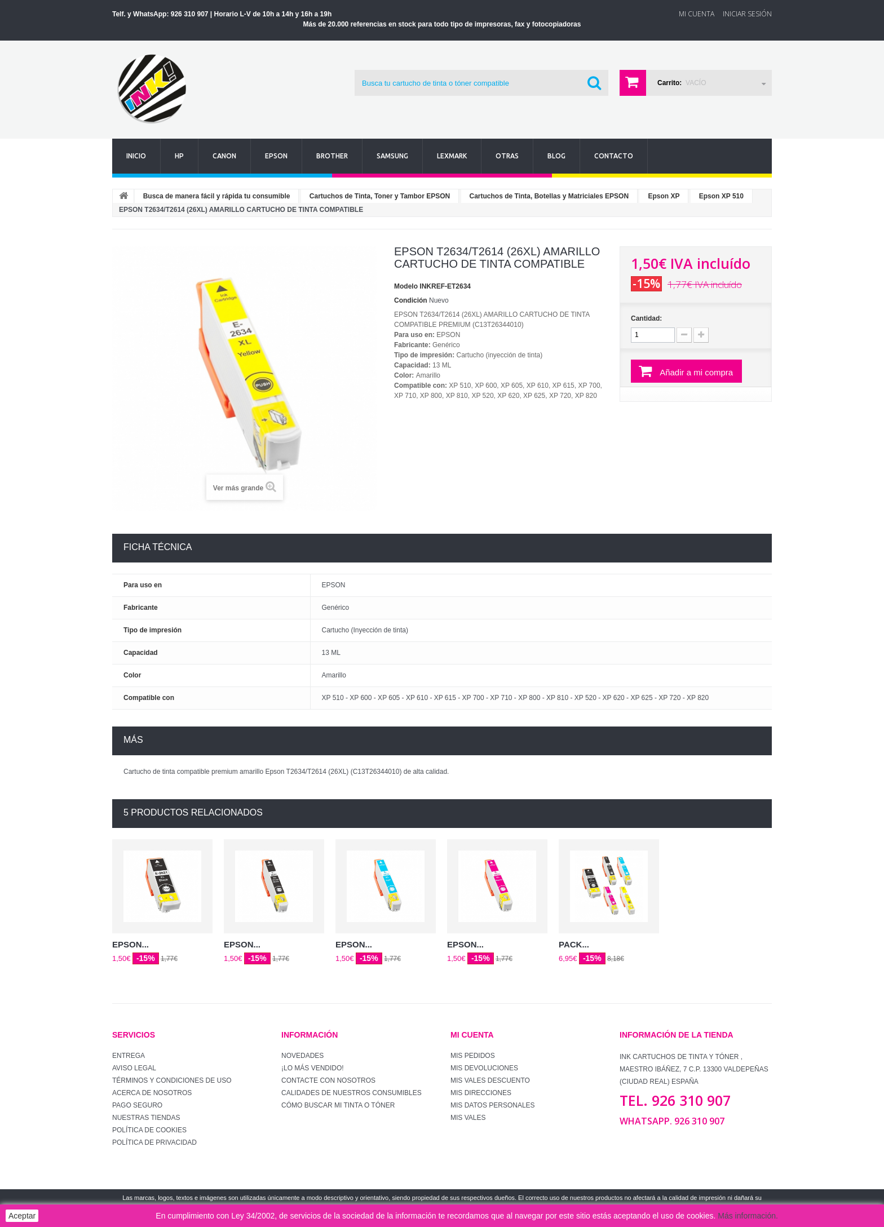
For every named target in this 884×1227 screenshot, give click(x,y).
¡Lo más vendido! (312, 1068)
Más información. (748, 1215)
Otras (507, 156)
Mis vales (467, 1118)
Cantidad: (646, 318)
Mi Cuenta (696, 14)
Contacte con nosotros (328, 1080)
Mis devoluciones (484, 1068)
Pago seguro (137, 1105)
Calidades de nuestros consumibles (351, 1093)
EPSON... (130, 944)
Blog (556, 156)
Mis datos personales (492, 1105)
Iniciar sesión (747, 14)
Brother (332, 156)
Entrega (128, 1056)
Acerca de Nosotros (152, 1093)
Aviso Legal (134, 1068)
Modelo (406, 286)
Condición (410, 300)
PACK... (574, 944)
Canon (224, 156)
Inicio (136, 156)
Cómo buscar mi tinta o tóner (338, 1105)
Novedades (302, 1056)
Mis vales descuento (490, 1080)
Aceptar (22, 1215)
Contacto (613, 156)
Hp (179, 156)
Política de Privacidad (154, 1142)
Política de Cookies (149, 1130)
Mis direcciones (480, 1093)
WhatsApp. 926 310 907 (672, 1121)
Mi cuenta (472, 1034)
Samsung (392, 156)
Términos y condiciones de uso (172, 1080)
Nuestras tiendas (146, 1118)
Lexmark (452, 156)
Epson (276, 156)
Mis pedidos (472, 1056)
